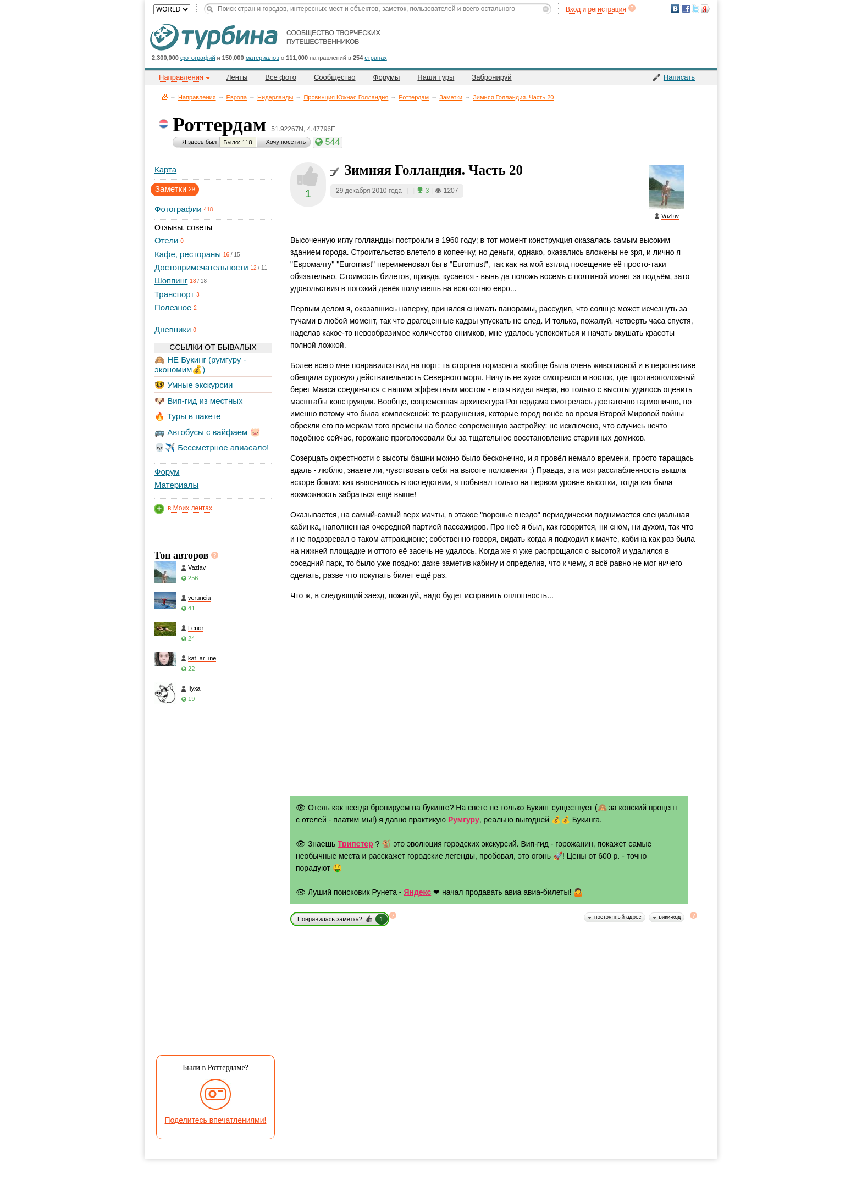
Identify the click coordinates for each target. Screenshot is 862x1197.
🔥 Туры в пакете (187, 416)
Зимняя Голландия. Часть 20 (513, 97)
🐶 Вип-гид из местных (198, 400)
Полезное (172, 307)
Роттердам (414, 97)
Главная (165, 97)
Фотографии (178, 209)
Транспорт (174, 294)
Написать (679, 77)
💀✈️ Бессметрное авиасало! (211, 447)
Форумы (386, 77)
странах (375, 57)
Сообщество (335, 77)
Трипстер (355, 843)
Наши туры (435, 77)
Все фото (280, 77)
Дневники (172, 329)
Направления (197, 97)
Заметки (450, 97)
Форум (167, 471)
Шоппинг (170, 280)
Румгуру (463, 819)
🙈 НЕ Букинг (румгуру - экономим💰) (200, 364)
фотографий (198, 57)
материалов (262, 57)
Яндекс (417, 892)
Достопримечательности (201, 267)
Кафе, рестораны (187, 254)
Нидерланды (275, 97)
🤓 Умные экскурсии (193, 384)
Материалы (176, 484)
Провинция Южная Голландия (345, 97)
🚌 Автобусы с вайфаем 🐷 (207, 432)
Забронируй (491, 77)
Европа (236, 97)
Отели (166, 240)
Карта (165, 169)
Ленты (236, 77)
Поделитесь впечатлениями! (216, 1120)
